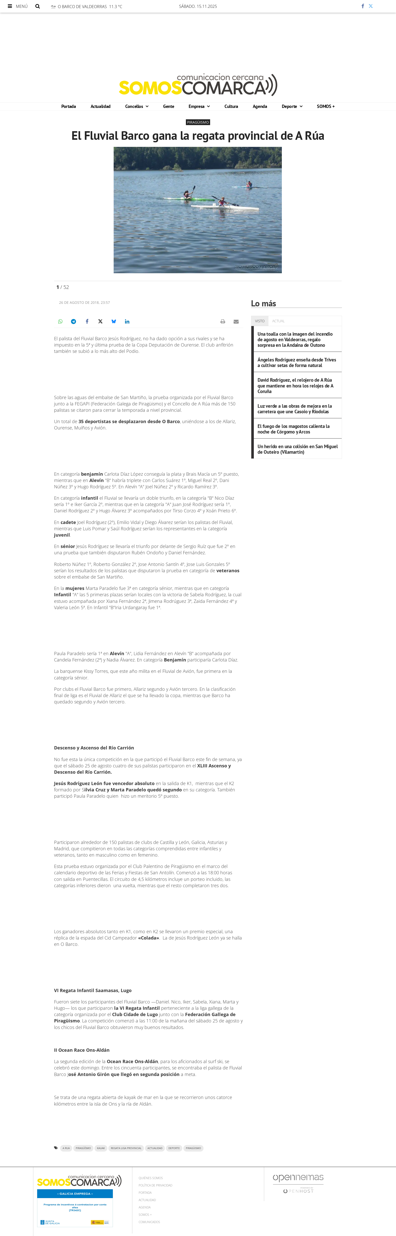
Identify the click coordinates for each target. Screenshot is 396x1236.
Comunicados (149, 1222)
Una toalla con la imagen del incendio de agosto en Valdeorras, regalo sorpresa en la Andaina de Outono (295, 339)
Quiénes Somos (151, 1178)
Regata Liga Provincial (126, 1148)
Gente (168, 106)
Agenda (260, 106)
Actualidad (101, 106)
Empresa (197, 106)
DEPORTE (174, 1148)
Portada (68, 106)
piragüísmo (83, 1148)
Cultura (231, 106)
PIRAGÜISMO (193, 1148)
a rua (66, 1148)
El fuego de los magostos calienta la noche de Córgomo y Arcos (294, 429)
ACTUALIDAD (154, 1148)
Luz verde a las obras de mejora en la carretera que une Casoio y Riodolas (295, 409)
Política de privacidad (155, 1185)
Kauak (101, 1148)
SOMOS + (325, 106)
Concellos (134, 106)
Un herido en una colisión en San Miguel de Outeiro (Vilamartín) (298, 449)
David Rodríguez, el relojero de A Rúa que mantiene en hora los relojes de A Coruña (295, 385)
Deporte (290, 106)
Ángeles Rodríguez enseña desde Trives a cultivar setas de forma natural (297, 362)
